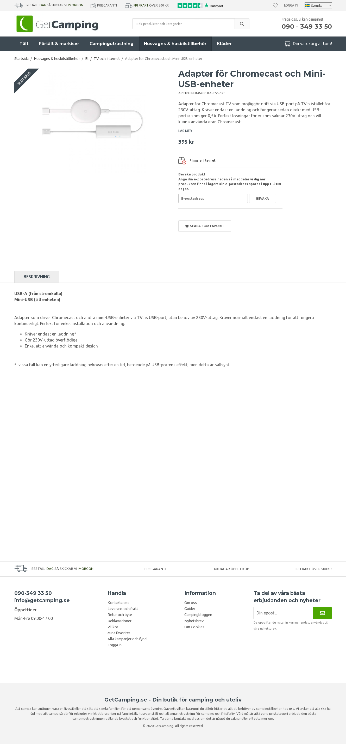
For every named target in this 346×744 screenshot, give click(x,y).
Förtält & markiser (59, 43)
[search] (242, 24)
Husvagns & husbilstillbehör (175, 43)
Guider (189, 609)
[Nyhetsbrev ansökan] (283, 613)
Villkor (113, 627)
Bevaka (262, 198)
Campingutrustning (112, 43)
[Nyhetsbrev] (322, 613)
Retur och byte (120, 615)
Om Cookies (194, 627)
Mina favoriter (119, 633)
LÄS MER (185, 130)
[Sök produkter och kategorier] (184, 24)
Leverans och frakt (123, 609)
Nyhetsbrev (194, 621)
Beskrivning (37, 276)
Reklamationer (119, 621)
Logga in (291, 5)
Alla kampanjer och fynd (127, 639)
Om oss (190, 603)
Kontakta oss (118, 603)
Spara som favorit (204, 226)
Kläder (224, 43)
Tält (24, 43)
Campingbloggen (198, 615)
